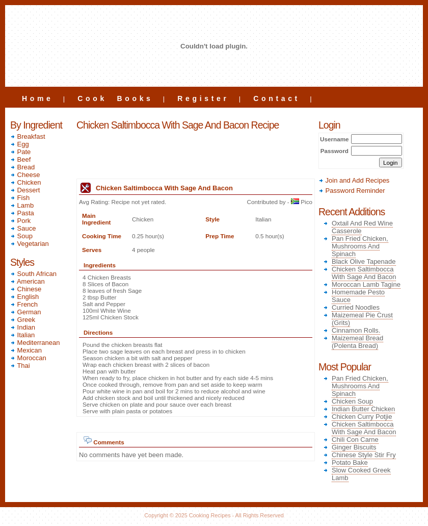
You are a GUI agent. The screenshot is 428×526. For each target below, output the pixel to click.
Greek (22, 319)
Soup (21, 236)
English (24, 296)
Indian (22, 327)
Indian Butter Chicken (363, 409)
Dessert (25, 190)
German (25, 312)
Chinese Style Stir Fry (364, 455)
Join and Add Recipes (353, 180)
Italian (22, 335)
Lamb (22, 205)
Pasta (22, 213)
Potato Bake (350, 462)
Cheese (25, 175)
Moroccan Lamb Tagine (366, 284)
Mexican (26, 350)
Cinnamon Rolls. (356, 330)
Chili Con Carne (355, 439)
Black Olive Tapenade (364, 261)
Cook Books (115, 98)
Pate (20, 152)
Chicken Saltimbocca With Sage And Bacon (364, 273)
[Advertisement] (195, 155)
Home (38, 98)
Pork (20, 220)
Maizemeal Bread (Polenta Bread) (357, 341)
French (24, 304)
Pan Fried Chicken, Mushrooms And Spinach (360, 246)
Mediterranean (35, 342)
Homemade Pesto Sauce (358, 296)
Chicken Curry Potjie (362, 416)
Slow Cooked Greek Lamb (361, 474)
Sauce (23, 228)
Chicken (25, 182)
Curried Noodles (356, 307)
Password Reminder (351, 190)
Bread (22, 167)
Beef (20, 159)
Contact (276, 98)
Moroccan (28, 358)
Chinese (25, 289)
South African (33, 274)
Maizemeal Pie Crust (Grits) (362, 319)
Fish (20, 198)
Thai (20, 365)
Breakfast (27, 136)
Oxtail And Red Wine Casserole (362, 227)
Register (203, 98)
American (27, 281)
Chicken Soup (352, 401)
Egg (19, 144)
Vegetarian (29, 243)
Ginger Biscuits (354, 447)
